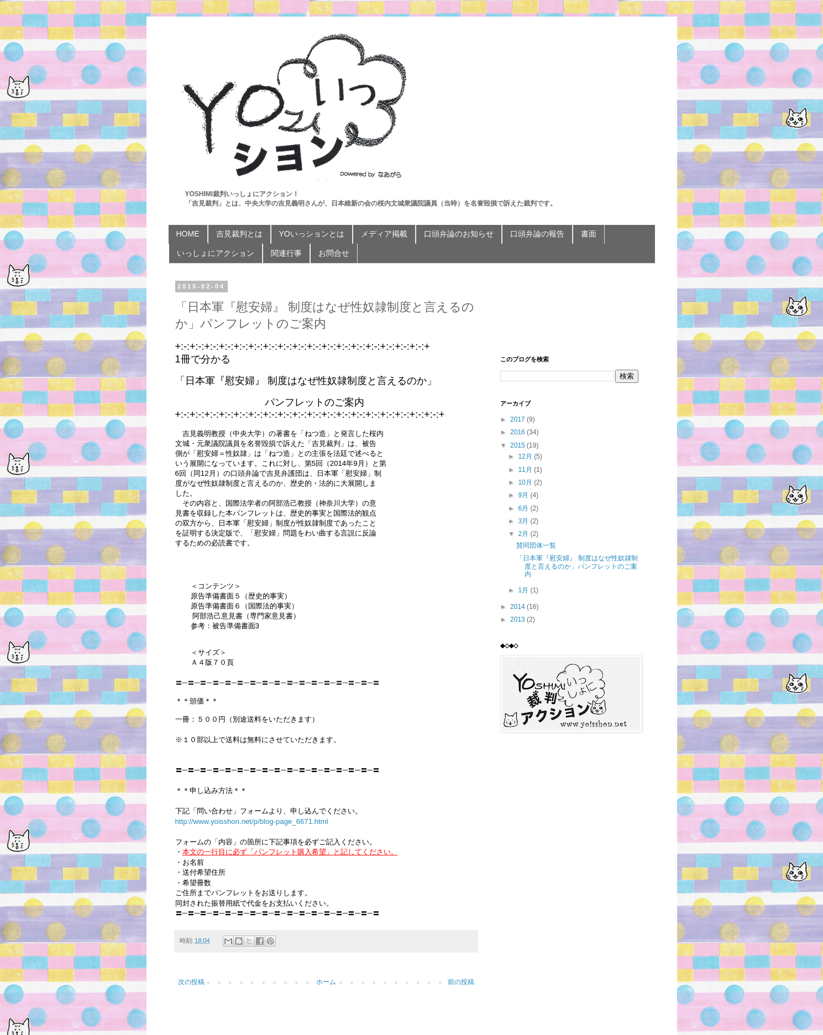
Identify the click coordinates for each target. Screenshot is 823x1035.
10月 (526, 482)
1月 (524, 590)
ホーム (326, 982)
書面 (588, 233)
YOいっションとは (311, 233)
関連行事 (286, 253)
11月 (526, 470)
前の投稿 (461, 982)
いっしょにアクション (215, 253)
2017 (518, 419)
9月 (524, 495)
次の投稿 (191, 982)
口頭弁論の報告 (537, 233)
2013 (518, 619)
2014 (518, 607)
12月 (526, 456)
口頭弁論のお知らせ (459, 233)
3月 (524, 521)
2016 (518, 432)
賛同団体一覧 (536, 545)
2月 (524, 534)
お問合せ (333, 253)
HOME (188, 233)
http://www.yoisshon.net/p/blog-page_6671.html (251, 821)
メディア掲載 (384, 233)
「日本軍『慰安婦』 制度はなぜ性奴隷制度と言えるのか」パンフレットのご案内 (576, 566)
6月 (524, 508)
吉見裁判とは (239, 233)
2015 (518, 445)
